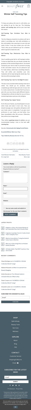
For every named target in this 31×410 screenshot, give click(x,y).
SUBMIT (15, 381)
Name (5, 185)
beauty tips (26, 149)
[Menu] (2, 6)
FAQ (15, 347)
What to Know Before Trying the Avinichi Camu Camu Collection (17, 239)
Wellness (15, 331)
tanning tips (15, 151)
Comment (6, 171)
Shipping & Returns (15, 359)
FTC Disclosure (11, 388)
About (15, 340)
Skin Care (15, 12)
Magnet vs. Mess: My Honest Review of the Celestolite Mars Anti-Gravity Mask (17, 228)
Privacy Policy (19, 388)
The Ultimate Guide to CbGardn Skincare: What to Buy (12, 275)
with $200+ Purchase (15, 2)
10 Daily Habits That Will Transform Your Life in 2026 (17, 249)
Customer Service (15, 356)
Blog (15, 344)
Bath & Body (15, 321)
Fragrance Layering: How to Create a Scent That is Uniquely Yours (18, 233)
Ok (15, 407)
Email (5, 193)
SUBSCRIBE (15, 301)
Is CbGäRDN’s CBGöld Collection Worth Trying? (13, 262)
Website (5, 200)
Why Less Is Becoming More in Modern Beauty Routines (17, 244)
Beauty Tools (15, 324)
